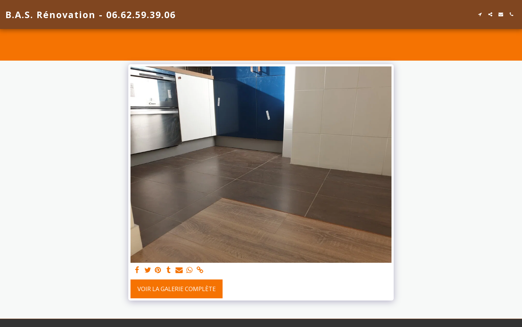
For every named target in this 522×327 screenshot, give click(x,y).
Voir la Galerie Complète (176, 289)
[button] (480, 14)
